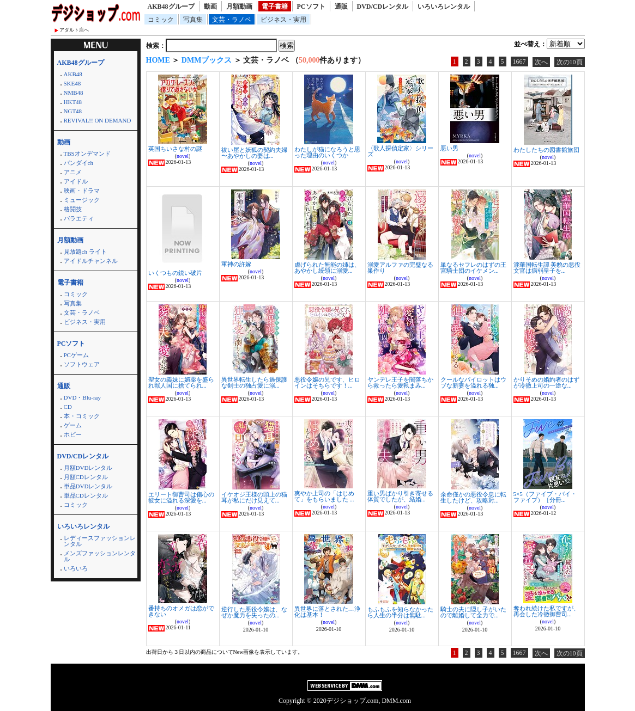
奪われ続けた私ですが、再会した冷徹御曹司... (546, 611)
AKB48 (73, 74)
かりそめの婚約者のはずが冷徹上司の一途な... (546, 382)
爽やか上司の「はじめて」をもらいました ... (324, 496)
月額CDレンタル (86, 477)
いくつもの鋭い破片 (175, 272)
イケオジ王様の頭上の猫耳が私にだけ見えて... (254, 497)
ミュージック (82, 200)
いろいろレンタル (444, 6)
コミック (161, 19)
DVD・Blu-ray (82, 397)
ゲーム (73, 425)
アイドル (76, 181)
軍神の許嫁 (236, 264)
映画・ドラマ (82, 190)
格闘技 (73, 209)
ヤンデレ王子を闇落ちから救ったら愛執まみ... (400, 382)
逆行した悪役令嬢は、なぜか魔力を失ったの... (254, 612)
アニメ (73, 172)
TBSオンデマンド (87, 153)
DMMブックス (207, 60)
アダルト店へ (74, 30)
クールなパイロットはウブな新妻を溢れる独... (473, 382)
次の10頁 (570, 62)
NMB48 (73, 92)
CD (68, 406)
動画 (210, 6)
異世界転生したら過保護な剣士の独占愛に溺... (254, 382)
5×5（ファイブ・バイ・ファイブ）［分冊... (545, 497)
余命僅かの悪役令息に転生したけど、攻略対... (473, 497)
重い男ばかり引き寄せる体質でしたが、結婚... (400, 496)
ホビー (73, 434)
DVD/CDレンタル (383, 6)
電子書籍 (275, 6)
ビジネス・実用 (283, 19)
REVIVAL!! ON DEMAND (97, 120)
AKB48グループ (171, 6)
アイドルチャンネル (91, 261)
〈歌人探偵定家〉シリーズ (400, 151)
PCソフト (311, 6)
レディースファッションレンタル (100, 541)
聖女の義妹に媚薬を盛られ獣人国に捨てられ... (181, 382)
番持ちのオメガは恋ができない (181, 611)
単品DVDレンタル (88, 486)
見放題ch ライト (85, 251)
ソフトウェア (82, 364)
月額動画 (239, 6)
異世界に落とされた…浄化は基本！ (327, 611)
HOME (158, 60)
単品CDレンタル (86, 495)
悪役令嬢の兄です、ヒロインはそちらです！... (327, 382)
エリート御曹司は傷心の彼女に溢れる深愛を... (181, 497)
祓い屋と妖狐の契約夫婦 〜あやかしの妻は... (254, 152)
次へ (541, 62)
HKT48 (73, 102)
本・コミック (82, 416)
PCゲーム (76, 355)
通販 (341, 6)
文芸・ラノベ (231, 19)
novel (183, 156)
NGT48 (73, 111)
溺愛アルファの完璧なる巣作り (400, 267)
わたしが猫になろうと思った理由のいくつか (327, 152)
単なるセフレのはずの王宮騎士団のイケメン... (473, 267)
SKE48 (72, 83)
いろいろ (76, 568)
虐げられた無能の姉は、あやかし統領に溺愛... (327, 267)
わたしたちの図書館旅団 (546, 149)
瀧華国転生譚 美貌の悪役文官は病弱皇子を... (547, 267)
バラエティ (79, 218)
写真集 (193, 19)
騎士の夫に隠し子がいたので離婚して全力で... (473, 612)
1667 (519, 61)
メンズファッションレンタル (100, 556)
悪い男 (449, 148)
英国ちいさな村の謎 (175, 148)
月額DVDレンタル (88, 467)
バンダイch (78, 163)
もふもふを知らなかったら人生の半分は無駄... (400, 612)
